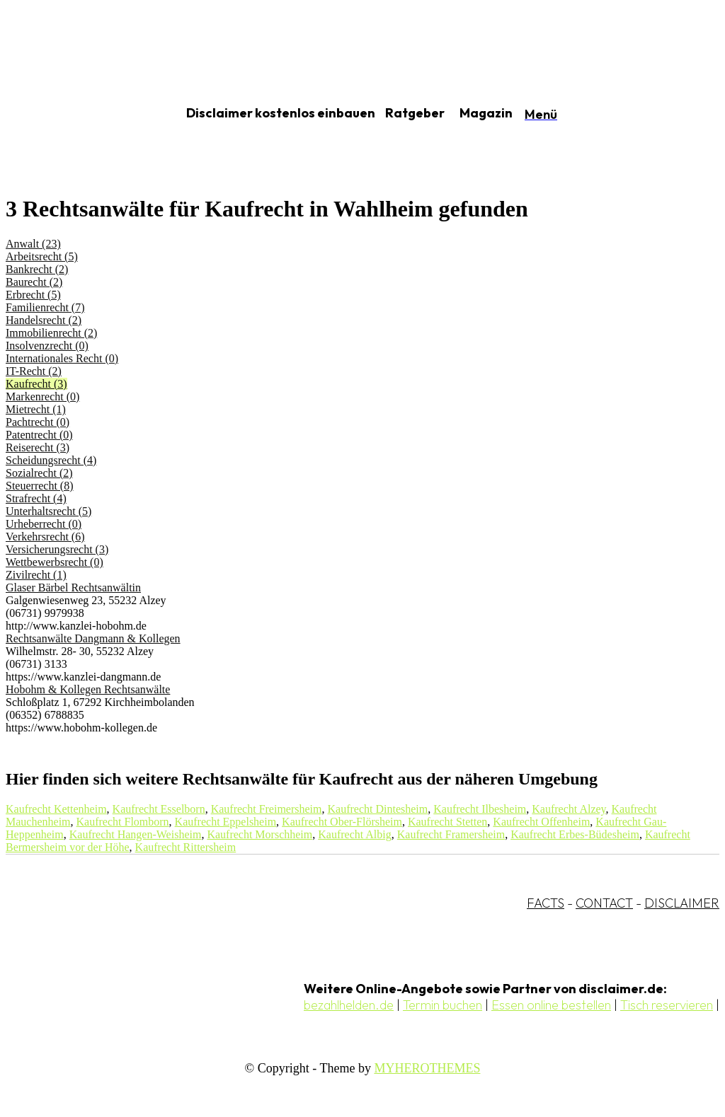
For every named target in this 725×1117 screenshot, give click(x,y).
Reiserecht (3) (37, 447)
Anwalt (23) (33, 244)
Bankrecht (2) (37, 269)
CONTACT (604, 903)
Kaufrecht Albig (355, 834)
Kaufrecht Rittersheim (185, 847)
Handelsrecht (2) (43, 320)
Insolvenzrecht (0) (47, 346)
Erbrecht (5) (33, 295)
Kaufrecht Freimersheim (266, 809)
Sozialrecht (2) (39, 473)
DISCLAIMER (681, 903)
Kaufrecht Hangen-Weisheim (135, 834)
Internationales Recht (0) (62, 358)
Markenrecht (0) (42, 396)
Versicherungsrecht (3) (57, 549)
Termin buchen (442, 1005)
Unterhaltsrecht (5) (48, 511)
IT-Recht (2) (34, 371)
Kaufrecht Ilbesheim (479, 809)
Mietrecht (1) (36, 409)
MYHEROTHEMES (427, 1068)
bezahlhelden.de (349, 1005)
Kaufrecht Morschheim (259, 834)
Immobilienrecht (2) (51, 333)
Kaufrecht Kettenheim (56, 809)
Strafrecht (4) (36, 498)
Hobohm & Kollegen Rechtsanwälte (88, 689)
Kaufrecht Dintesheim (378, 809)
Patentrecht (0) (39, 435)
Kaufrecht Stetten (447, 822)
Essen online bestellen (551, 1005)
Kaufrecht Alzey (568, 809)
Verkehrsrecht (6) (45, 537)
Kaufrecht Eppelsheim (226, 822)
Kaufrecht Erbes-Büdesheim (574, 834)
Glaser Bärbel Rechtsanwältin (73, 587)
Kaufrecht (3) (36, 384)
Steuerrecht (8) (40, 486)
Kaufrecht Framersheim (451, 834)
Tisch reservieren (666, 1005)
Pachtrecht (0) (37, 422)
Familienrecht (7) (45, 307)
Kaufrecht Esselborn (159, 809)
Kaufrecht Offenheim (541, 822)
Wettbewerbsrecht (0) (54, 562)
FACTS (545, 903)
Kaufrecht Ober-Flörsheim (342, 822)
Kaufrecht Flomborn (122, 822)
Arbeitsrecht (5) (42, 256)
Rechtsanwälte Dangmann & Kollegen (93, 638)
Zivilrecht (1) (36, 575)
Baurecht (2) (34, 282)
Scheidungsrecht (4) (51, 460)
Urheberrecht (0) (43, 524)
